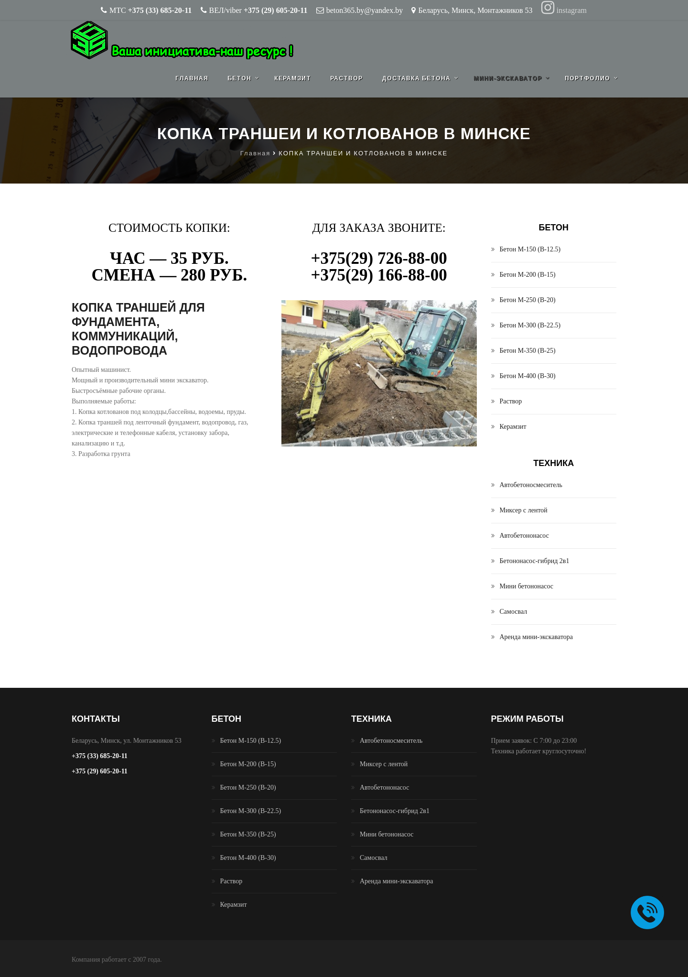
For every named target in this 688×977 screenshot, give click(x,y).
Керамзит (292, 78)
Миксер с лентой (524, 510)
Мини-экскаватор (507, 78)
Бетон (239, 78)
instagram (564, 10)
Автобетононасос (524, 535)
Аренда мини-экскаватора (536, 636)
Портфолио (587, 78)
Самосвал (513, 611)
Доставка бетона (416, 78)
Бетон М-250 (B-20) (528, 300)
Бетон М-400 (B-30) (528, 376)
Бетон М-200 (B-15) (528, 274)
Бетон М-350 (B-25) (528, 350)
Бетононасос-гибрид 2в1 (535, 560)
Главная (191, 78)
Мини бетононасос (527, 586)
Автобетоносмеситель (531, 484)
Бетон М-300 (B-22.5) (530, 325)
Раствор (346, 78)
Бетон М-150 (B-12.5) (530, 249)
